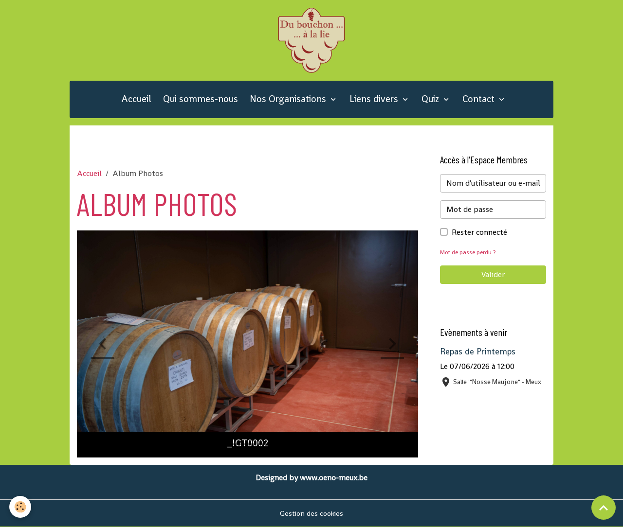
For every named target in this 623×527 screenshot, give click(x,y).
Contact (479, 99)
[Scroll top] (603, 507)
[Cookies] (21, 507)
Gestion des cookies (312, 513)
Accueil (136, 99)
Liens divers (375, 99)
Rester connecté (479, 232)
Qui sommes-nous (200, 99)
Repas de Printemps (477, 351)
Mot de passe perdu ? (469, 252)
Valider (493, 274)
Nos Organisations (289, 99)
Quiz (431, 99)
